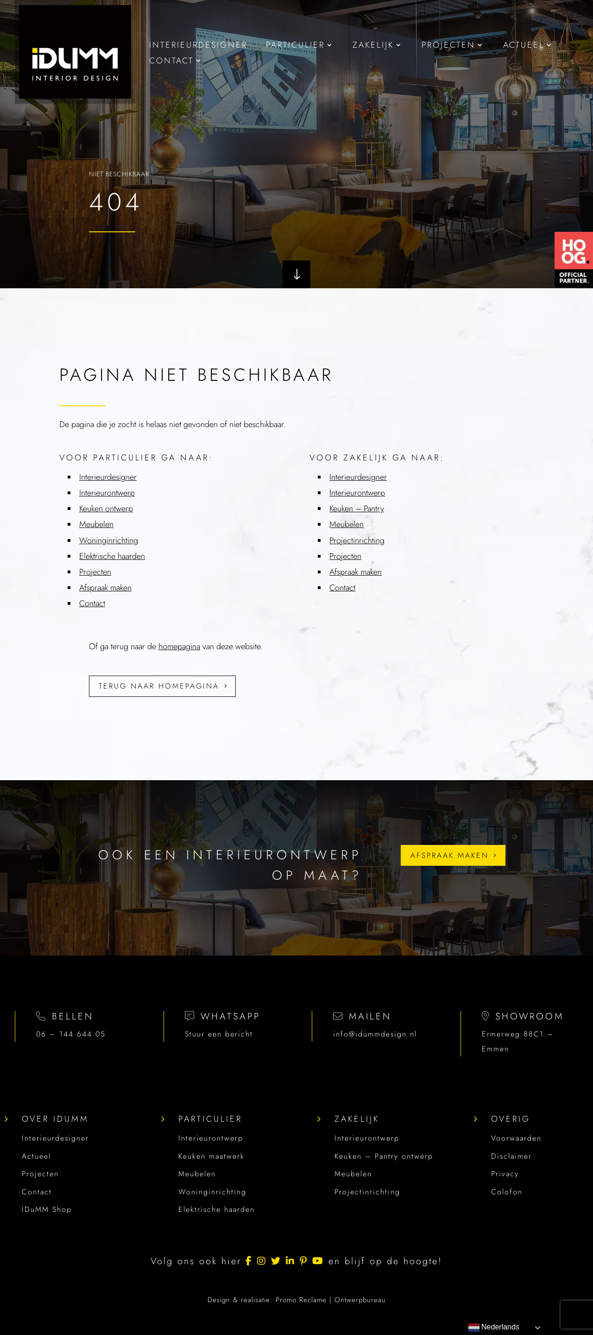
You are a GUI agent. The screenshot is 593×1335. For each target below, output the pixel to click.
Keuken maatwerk (211, 1156)
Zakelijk (356, 1119)
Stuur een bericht (219, 1034)
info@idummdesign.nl (375, 1034)
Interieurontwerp (210, 1138)
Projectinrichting (367, 1191)
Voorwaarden (516, 1138)
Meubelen (197, 1173)
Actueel (36, 1156)
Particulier (210, 1119)
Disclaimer (511, 1156)
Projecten (40, 1173)
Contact (37, 1191)
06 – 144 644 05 (71, 1034)
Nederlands (493, 1327)
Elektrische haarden (216, 1209)
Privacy (505, 1173)
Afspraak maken (449, 855)
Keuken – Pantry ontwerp (383, 1156)
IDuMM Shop (47, 1209)
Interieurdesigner (55, 1138)
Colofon (507, 1191)
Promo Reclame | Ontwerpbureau (331, 1300)
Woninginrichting (212, 1191)
